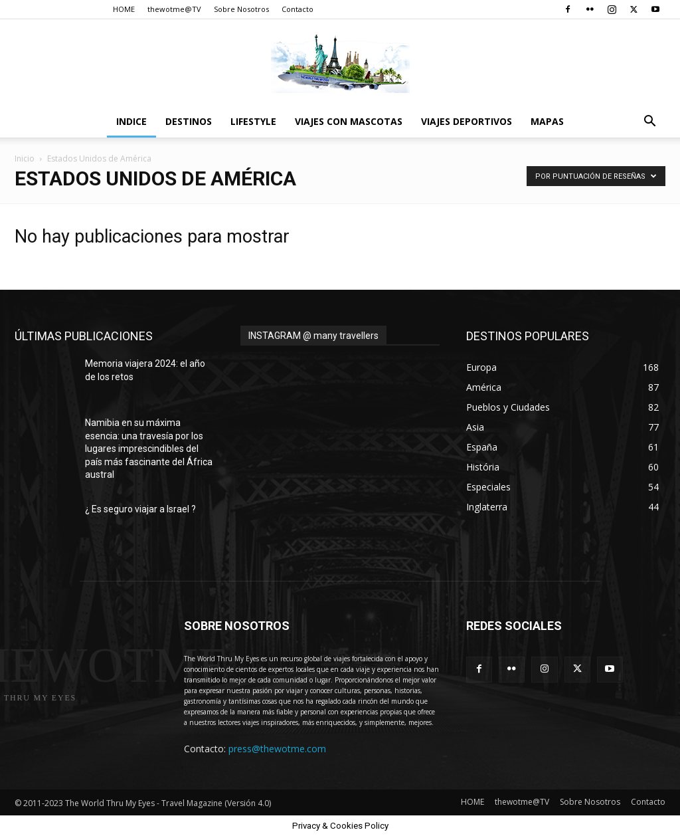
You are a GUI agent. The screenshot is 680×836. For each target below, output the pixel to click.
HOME (124, 9)
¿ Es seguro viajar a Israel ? (140, 509)
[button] (649, 122)
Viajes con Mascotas (348, 121)
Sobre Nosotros (241, 9)
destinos (188, 121)
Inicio (25, 158)
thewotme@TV (174, 9)
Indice (131, 121)
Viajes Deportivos (466, 121)
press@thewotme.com (277, 748)
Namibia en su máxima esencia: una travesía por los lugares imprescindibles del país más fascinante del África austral (148, 448)
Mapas (547, 121)
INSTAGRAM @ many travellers (313, 335)
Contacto (297, 9)
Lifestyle (253, 121)
